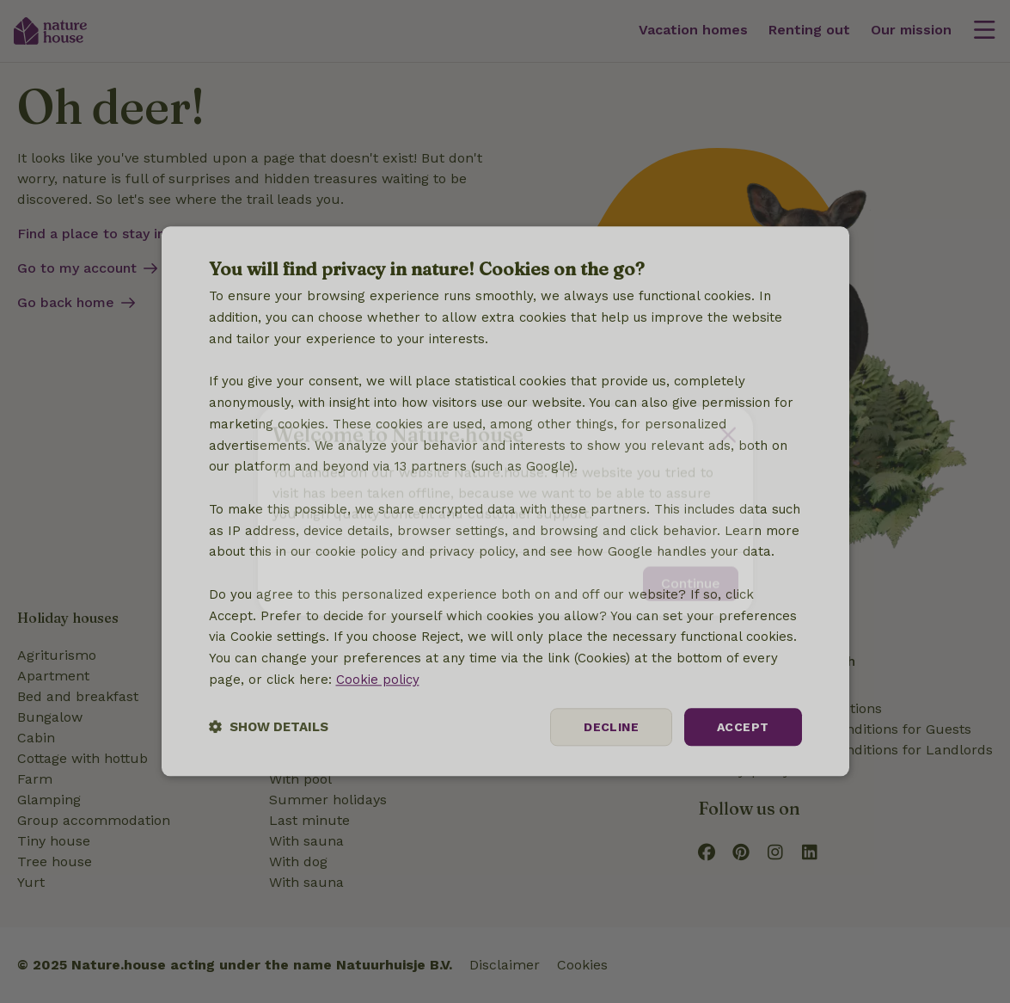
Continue (690, 574)
